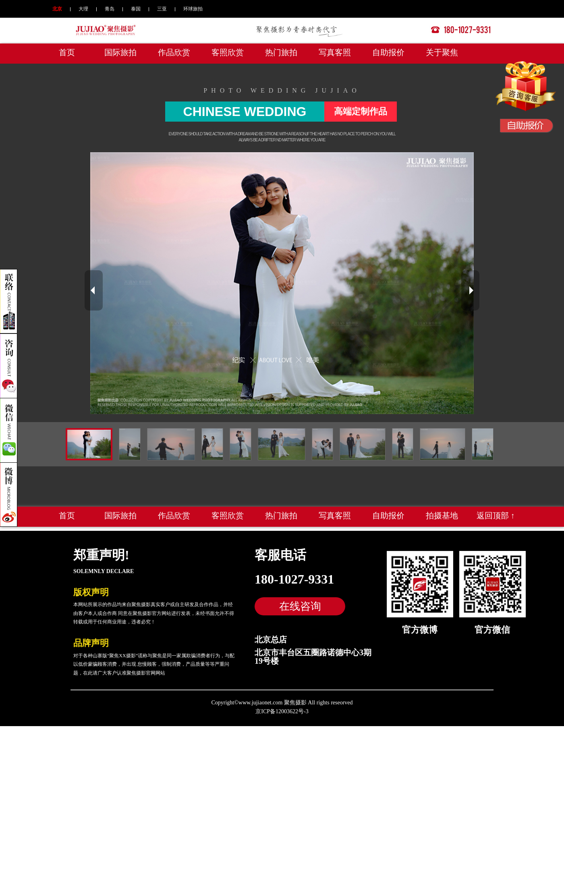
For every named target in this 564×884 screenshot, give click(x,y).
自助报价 (388, 52)
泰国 (136, 9)
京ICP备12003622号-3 (281, 711)
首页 (67, 52)
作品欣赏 (174, 52)
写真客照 (335, 52)
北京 (57, 9)
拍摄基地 (442, 515)
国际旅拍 (120, 52)
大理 (83, 9)
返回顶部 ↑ (496, 515)
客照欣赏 (228, 52)
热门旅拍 (281, 52)
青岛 (109, 9)
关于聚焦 (442, 52)
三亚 (162, 9)
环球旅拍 (193, 9)
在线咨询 (300, 606)
